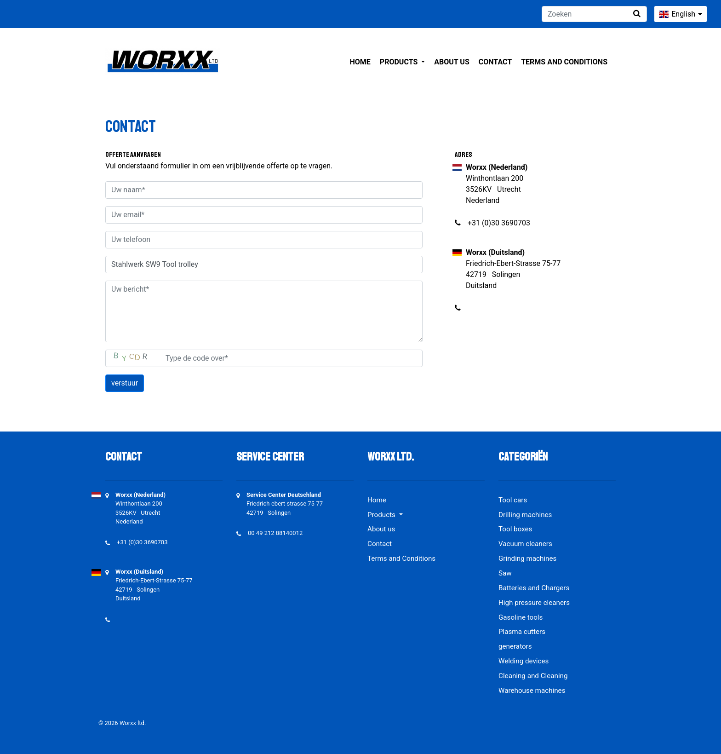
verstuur (124, 383)
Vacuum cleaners (525, 544)
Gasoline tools (520, 617)
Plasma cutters (521, 631)
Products (399, 62)
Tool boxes (515, 529)
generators (515, 646)
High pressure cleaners (534, 603)
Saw (505, 573)
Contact (495, 62)
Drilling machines (525, 515)
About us (451, 62)
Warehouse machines (531, 690)
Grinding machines (527, 558)
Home (360, 62)
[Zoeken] (594, 14)
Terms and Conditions (564, 62)
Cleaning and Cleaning (533, 676)
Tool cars (512, 500)
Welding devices (523, 661)
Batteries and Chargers (533, 588)
